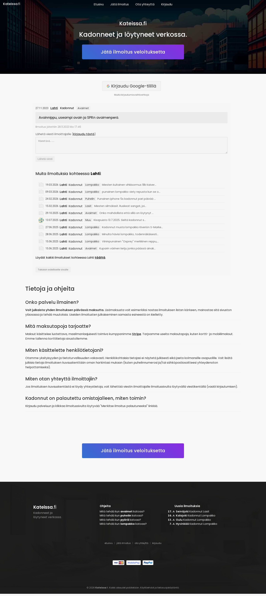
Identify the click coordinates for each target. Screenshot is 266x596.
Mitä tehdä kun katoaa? (122, 514)
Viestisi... (131, 146)
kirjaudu (156, 545)
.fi (11, 4)
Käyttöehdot (147, 589)
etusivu (109, 545)
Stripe (136, 336)
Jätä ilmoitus (119, 4)
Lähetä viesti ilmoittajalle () (65, 134)
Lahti (54, 108)
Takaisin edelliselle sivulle (53, 271)
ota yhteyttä (141, 545)
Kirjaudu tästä (83, 134)
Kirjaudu (166, 4)
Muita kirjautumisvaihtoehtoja (131, 94)
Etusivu (99, 4)
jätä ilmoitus (124, 545)
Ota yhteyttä (144, 4)
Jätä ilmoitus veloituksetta (133, 52)
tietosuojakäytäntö (168, 589)
